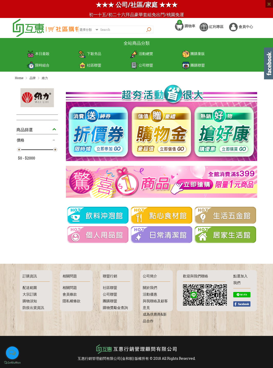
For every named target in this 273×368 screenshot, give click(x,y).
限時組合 (38, 66)
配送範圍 (30, 287)
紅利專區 (211, 30)
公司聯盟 (141, 66)
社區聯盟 (89, 66)
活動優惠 (150, 293)
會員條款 (70, 293)
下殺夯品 (89, 56)
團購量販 (193, 56)
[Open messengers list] (12, 352)
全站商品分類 (137, 46)
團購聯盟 (193, 66)
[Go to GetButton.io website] (12, 362)
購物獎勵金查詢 (115, 307)
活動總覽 (141, 56)
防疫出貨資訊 (33, 307)
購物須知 (30, 300)
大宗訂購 (30, 293)
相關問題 (70, 287)
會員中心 (241, 30)
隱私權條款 (71, 300)
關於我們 (150, 287)
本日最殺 (38, 56)
